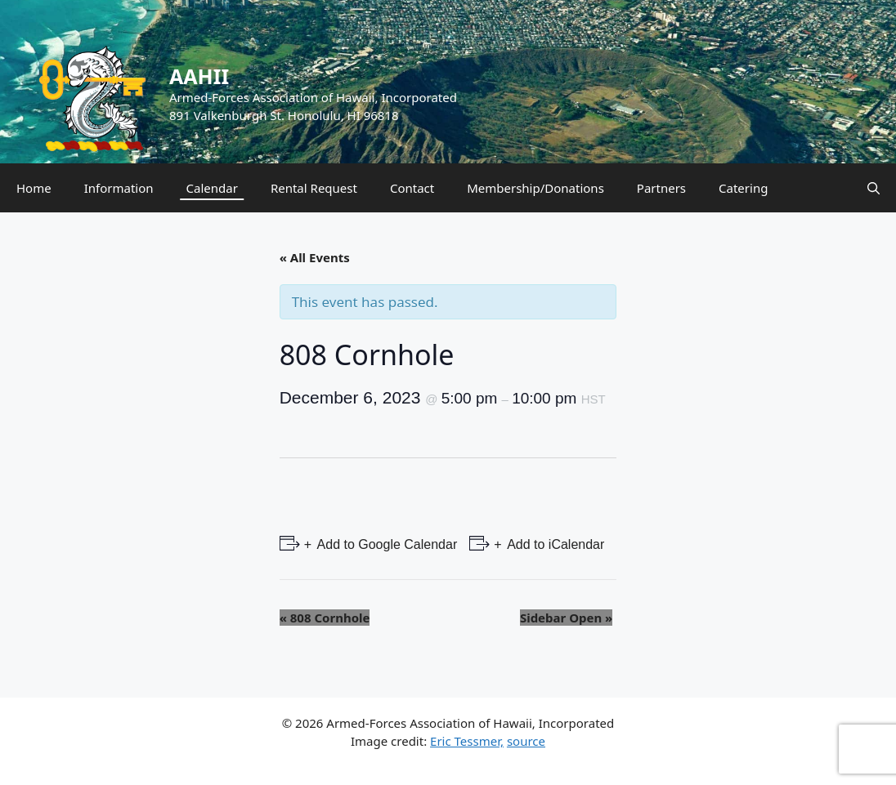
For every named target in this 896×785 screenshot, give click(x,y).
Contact (412, 188)
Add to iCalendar (554, 544)
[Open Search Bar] (873, 187)
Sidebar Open (566, 617)
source (526, 741)
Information (119, 188)
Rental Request (314, 188)
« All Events (315, 257)
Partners (661, 188)
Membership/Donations (535, 188)
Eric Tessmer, (467, 741)
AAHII (199, 76)
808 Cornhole (325, 617)
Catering (743, 188)
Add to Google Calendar (385, 544)
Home (34, 188)
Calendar (212, 188)
